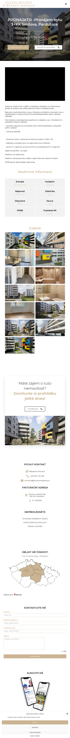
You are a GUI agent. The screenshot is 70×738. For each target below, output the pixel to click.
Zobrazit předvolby (35, 732)
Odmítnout (35, 727)
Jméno (7, 612)
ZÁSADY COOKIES (35, 736)
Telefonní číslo (9, 628)
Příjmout (35, 722)
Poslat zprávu (35, 656)
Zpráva (6, 636)
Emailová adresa (11, 620)
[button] (67, 714)
